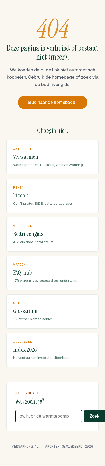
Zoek (95, 416)
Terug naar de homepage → (52, 102)
